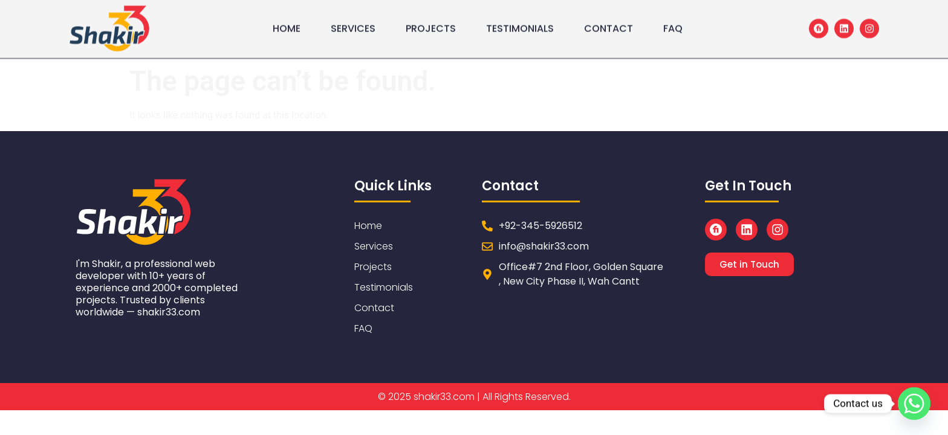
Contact (608, 25)
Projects (431, 25)
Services (353, 25)
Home (286, 25)
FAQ (673, 25)
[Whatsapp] (914, 403)
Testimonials (520, 25)
